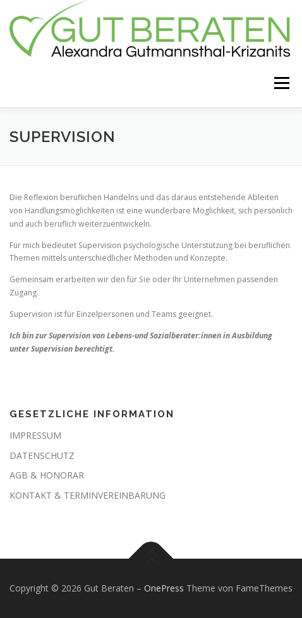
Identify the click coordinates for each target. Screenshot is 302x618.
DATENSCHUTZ (42, 455)
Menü (280, 83)
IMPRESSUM (35, 435)
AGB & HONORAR (46, 475)
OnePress (164, 588)
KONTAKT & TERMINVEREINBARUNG (87, 495)
